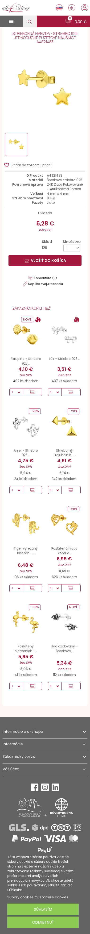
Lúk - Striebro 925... (64, 358)
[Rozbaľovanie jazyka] (59, 7)
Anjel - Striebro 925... (26, 453)
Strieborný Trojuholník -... (64, 453)
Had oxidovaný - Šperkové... (64, 648)
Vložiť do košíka (45, 260)
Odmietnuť (43, 922)
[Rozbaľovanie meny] (71, 7)
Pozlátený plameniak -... (26, 648)
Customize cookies (51, 897)
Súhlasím (43, 909)
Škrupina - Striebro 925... (26, 361)
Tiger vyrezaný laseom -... (26, 550)
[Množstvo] (71, 248)
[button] (75, 21)
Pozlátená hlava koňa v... (64, 550)
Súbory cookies (20, 897)
